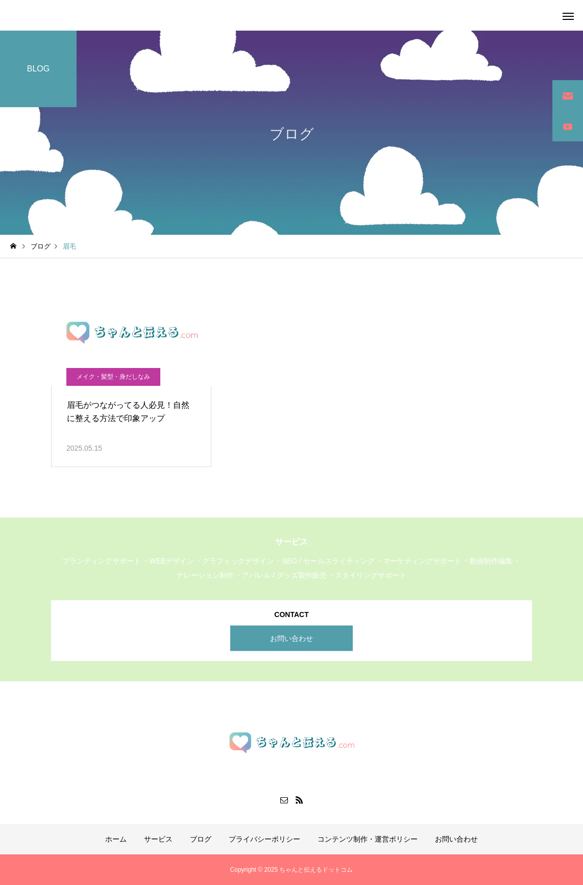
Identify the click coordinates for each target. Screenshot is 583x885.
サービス (158, 839)
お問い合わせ (291, 638)
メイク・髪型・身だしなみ (113, 376)
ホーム (116, 839)
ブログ (200, 839)
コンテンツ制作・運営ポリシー (368, 839)
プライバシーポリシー (264, 839)
